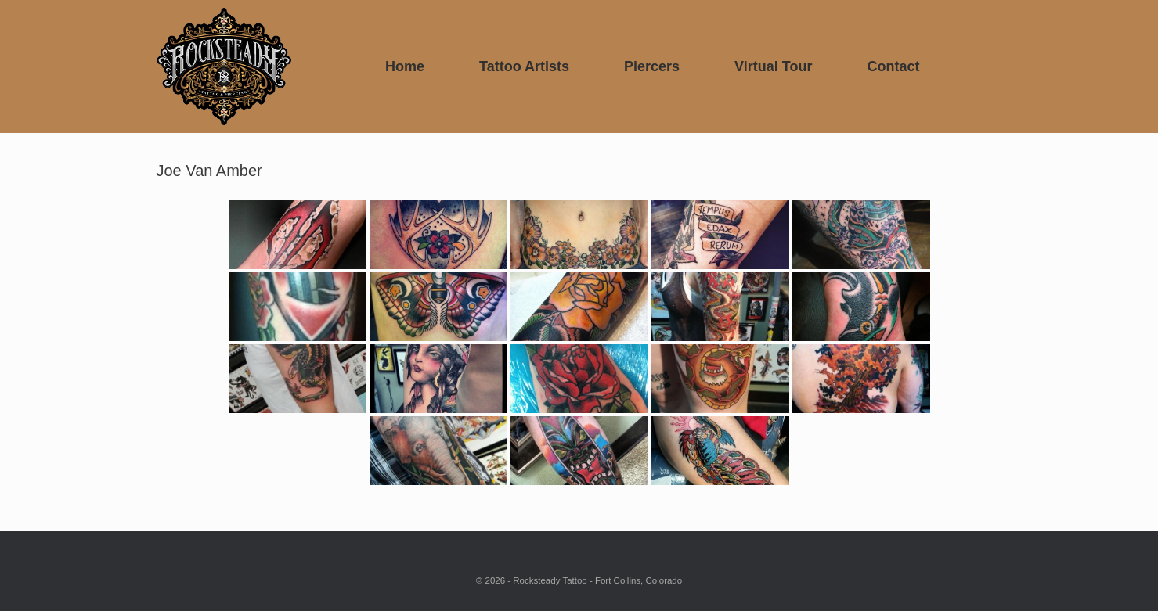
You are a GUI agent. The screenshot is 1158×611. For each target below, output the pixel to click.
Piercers (652, 66)
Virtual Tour (773, 66)
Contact (893, 66)
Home (404, 66)
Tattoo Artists (524, 66)
